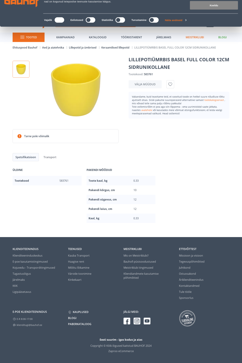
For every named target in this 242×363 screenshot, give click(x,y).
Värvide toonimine (79, 274)
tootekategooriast (214, 100)
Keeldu (214, 28)
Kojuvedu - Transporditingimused (34, 267)
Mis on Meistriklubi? (136, 255)
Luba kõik (214, 8)
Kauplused (80, 312)
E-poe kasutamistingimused (30, 261)
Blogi (72, 318)
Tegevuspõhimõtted (192, 261)
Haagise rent (76, 261)
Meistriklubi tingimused (138, 267)
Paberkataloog (79, 324)
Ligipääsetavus (22, 292)
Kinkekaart (75, 280)
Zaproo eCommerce (121, 351)
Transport (50, 157)
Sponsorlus (186, 298)
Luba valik (214, 18)
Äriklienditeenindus (191, 280)
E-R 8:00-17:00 (25, 319)
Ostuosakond (187, 274)
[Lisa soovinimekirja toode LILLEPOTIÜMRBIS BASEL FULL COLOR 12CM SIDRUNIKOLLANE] (170, 84)
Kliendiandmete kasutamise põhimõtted (141, 276)
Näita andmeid (173, 42)
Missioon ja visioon (191, 255)
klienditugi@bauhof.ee (29, 325)
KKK (15, 286)
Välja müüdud (145, 84)
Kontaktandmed (189, 286)
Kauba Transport (79, 255)
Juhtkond (184, 267)
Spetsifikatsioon (25, 157)
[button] (21, 69)
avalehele (147, 110)
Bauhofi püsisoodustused (140, 261)
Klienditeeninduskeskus (28, 255)
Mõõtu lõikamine (78, 267)
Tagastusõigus (22, 274)
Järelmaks (19, 280)
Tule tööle (185, 292)
